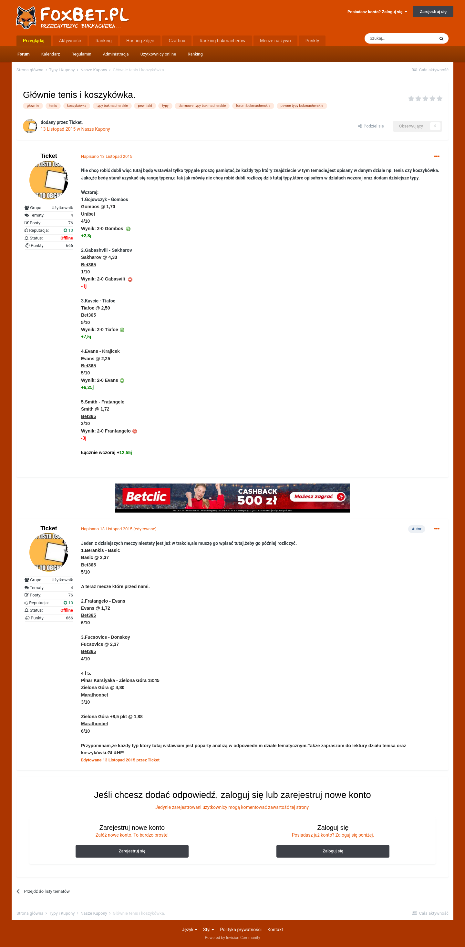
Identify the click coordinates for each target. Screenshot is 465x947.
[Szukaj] (399, 38)
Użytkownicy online (158, 54)
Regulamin (81, 54)
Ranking (195, 54)
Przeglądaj (34, 40)
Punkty (312, 40)
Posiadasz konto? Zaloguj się (377, 11)
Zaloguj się (333, 851)
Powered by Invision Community (232, 937)
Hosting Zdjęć (140, 40)
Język (189, 929)
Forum (23, 54)
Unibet (88, 214)
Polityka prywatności (241, 929)
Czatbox (177, 40)
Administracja (116, 54)
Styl (208, 929)
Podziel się (371, 126)
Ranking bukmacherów (222, 40)
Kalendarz (50, 54)
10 (68, 230)
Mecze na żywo (275, 40)
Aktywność (70, 40)
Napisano (106, 156)
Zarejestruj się (433, 11)
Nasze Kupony (95, 129)
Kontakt (275, 929)
